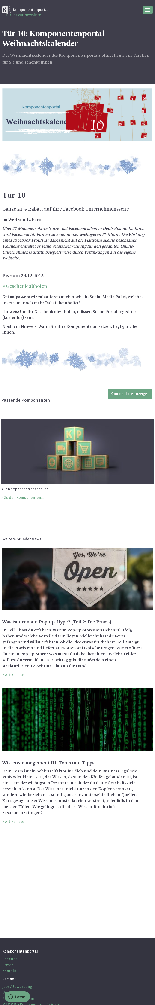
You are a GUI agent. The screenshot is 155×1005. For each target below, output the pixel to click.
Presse (7, 965)
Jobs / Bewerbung (17, 987)
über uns (9, 959)
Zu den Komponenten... (24, 497)
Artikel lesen (16, 675)
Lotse (16, 996)
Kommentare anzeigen (129, 394)
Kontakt (9, 971)
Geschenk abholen (26, 286)
